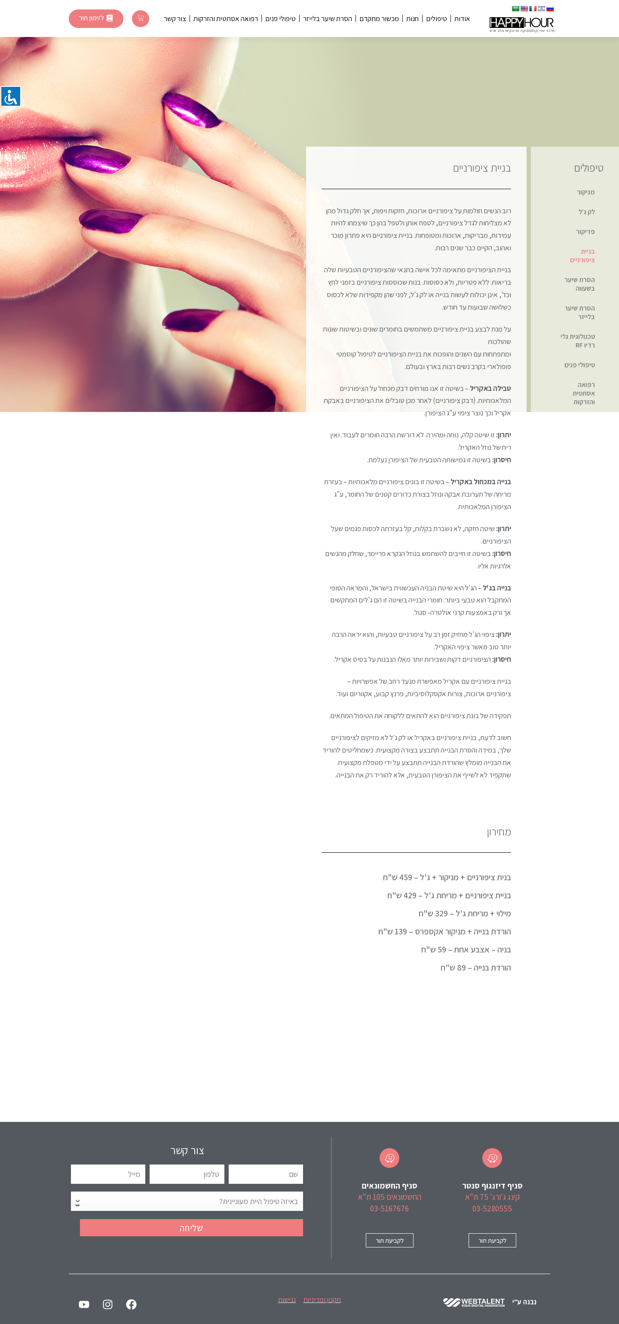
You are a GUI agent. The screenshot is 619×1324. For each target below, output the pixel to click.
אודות (462, 18)
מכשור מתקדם (379, 18)
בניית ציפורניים (582, 255)
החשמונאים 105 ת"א (389, 1197)
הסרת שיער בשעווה (579, 284)
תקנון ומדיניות (322, 1299)
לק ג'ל (587, 211)
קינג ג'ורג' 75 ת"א (492, 1197)
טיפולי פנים (280, 18)
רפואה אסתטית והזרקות (225, 18)
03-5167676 (389, 1208)
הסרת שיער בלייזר (327, 18)
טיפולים (436, 18)
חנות (412, 18)
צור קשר (175, 18)
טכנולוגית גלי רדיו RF (578, 341)
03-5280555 (492, 1208)
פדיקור (585, 231)
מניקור (586, 192)
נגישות (287, 1299)
